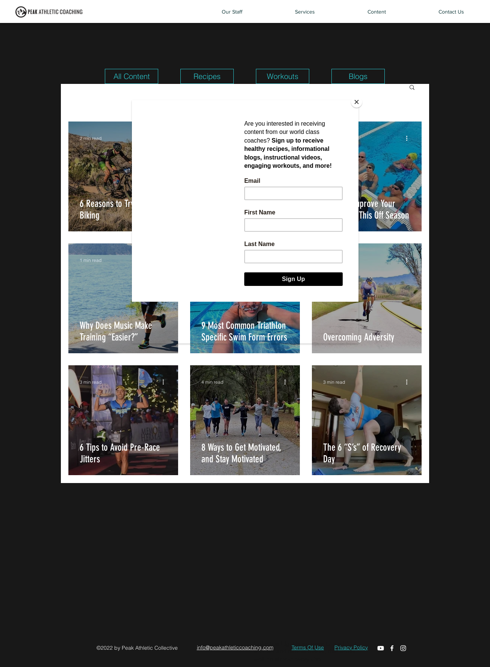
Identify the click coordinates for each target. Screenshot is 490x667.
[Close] (356, 102)
